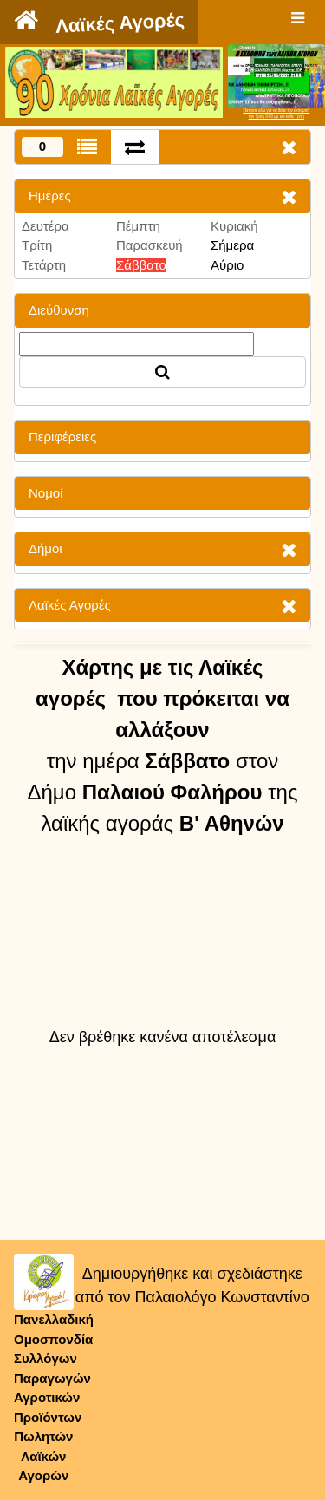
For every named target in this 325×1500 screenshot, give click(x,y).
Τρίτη (37, 245)
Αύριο (227, 265)
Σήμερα (232, 245)
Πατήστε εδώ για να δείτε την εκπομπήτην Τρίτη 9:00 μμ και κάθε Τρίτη (276, 113)
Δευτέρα (45, 225)
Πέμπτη (138, 225)
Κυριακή (234, 225)
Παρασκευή (149, 245)
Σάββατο (141, 265)
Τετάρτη (44, 265)
